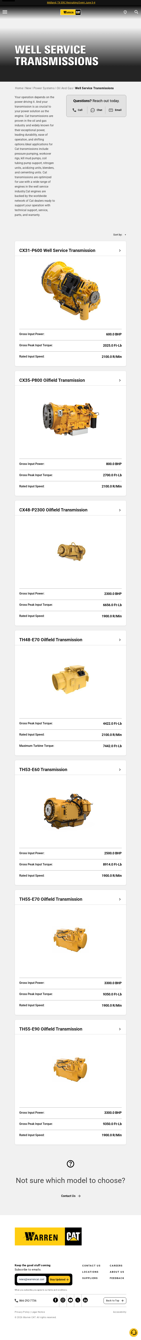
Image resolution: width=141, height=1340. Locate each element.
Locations (90, 1271)
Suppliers (90, 1278)
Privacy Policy (22, 1312)
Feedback (117, 1278)
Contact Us (91, 1265)
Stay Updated (57, 1279)
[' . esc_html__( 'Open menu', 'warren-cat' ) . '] (5, 12)
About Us (117, 1271)
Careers (116, 1265)
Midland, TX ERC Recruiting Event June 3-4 (71, 2)
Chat (96, 110)
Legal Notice (38, 1312)
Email (115, 110)
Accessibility (119, 1312)
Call (77, 110)
